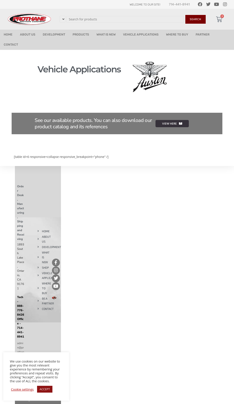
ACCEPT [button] (45, 389)
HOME (8, 34)
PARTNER (202, 34)
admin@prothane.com (20, 352)
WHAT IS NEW (106, 34)
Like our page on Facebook (41, 241)
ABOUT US (27, 34)
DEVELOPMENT (54, 34)
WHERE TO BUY (177, 34)
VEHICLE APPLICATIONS (141, 34)
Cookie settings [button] (22, 389)
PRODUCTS (81, 34)
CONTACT (11, 44)
